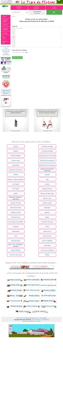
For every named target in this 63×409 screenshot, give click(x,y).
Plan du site (19, 318)
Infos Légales (43, 318)
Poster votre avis (17, 57)
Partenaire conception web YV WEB (31, 321)
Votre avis (14, 26)
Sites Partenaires (36, 319)
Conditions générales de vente (31, 318)
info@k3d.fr (46, 319)
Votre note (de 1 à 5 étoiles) (19, 50)
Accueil (13, 16)
